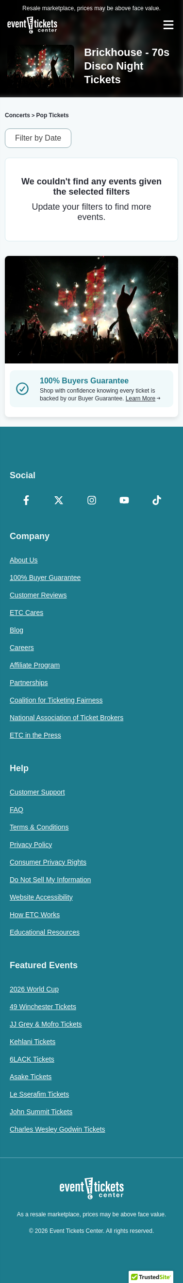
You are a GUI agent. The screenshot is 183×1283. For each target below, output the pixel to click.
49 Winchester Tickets (43, 1007)
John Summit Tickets (41, 1112)
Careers (22, 647)
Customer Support (37, 792)
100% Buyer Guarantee (45, 577)
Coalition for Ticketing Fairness (56, 700)
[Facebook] (26, 501)
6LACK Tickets (32, 1059)
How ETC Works (35, 915)
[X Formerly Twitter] (58, 501)
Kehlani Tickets (32, 1042)
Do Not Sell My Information (50, 880)
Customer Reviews (38, 595)
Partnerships (29, 683)
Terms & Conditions (39, 827)
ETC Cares (26, 612)
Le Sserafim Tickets (39, 1094)
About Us (24, 560)
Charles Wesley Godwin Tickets (57, 1129)
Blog (16, 630)
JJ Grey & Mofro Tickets (46, 1024)
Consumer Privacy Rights (48, 862)
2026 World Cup (34, 989)
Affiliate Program (35, 665)
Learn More (143, 398)
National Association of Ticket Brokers (66, 718)
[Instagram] (91, 501)
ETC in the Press (35, 735)
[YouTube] (124, 501)
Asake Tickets (30, 1077)
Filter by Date (38, 138)
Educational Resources (45, 932)
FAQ (16, 809)
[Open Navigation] (168, 25)
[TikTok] (157, 501)
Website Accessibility (41, 897)
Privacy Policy (31, 845)
